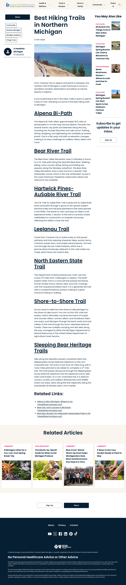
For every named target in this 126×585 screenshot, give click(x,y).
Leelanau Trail (51, 229)
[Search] (119, 4)
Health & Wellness (44, 5)
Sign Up (108, 140)
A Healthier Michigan (19, 50)
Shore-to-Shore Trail (60, 301)
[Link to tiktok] (76, 534)
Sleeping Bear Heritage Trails (62, 347)
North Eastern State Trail (58, 263)
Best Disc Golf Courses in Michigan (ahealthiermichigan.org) (54, 409)
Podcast (113, 5)
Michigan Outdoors (13, 35)
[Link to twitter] (55, 534)
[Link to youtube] (50, 534)
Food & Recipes (63, 5)
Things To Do (11, 40)
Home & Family (81, 5)
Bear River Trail (52, 150)
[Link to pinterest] (71, 534)
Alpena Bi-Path (53, 113)
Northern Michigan (13, 30)
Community (98, 4)
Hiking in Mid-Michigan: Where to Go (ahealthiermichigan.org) (55, 403)
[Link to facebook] (60, 534)
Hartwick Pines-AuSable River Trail (57, 191)
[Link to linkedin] (65, 534)
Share (17, 17)
